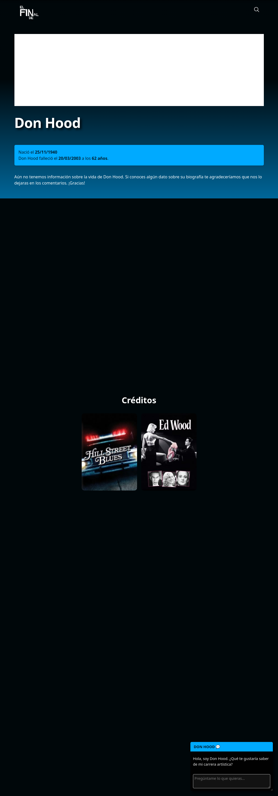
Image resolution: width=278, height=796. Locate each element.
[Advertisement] (139, 70)
